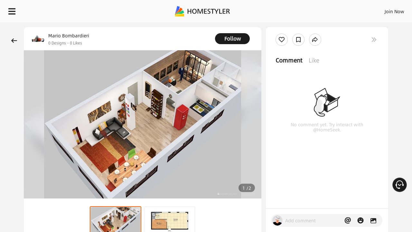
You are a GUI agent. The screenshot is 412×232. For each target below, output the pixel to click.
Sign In (293, 9)
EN (339, 9)
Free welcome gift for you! (278, 27)
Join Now (317, 9)
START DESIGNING (380, 9)
